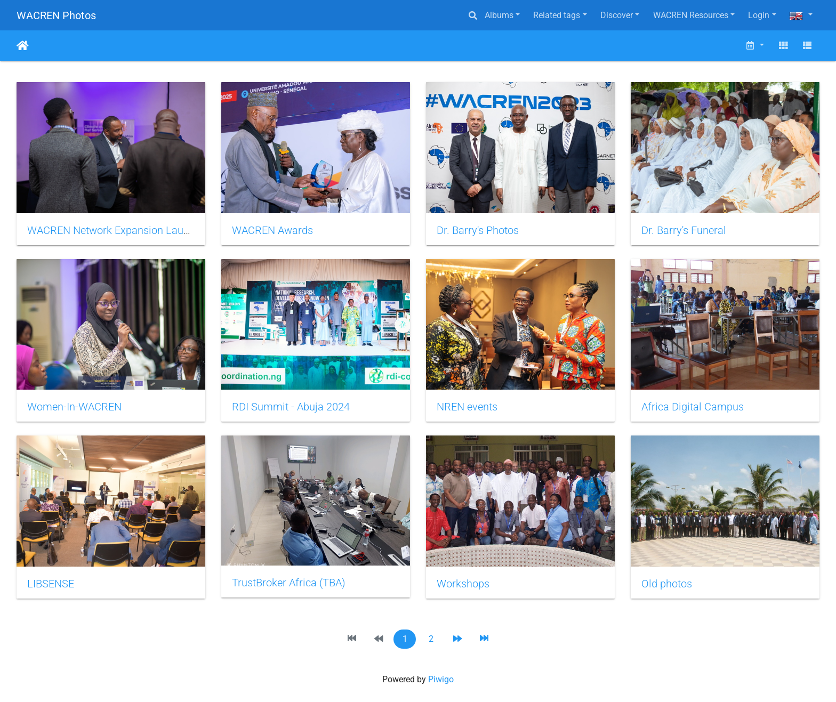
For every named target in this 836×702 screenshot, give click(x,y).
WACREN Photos (56, 15)
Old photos (666, 583)
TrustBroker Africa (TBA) (288, 582)
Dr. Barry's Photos (478, 230)
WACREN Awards (272, 230)
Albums (499, 15)
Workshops (463, 583)
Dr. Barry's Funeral (683, 230)
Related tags (556, 15)
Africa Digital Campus (692, 406)
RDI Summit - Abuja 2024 (291, 406)
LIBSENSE (50, 583)
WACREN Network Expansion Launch (113, 230)
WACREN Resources (690, 15)
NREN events (467, 406)
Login (758, 15)
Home (23, 46)
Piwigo (441, 679)
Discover (616, 15)
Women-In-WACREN (74, 406)
